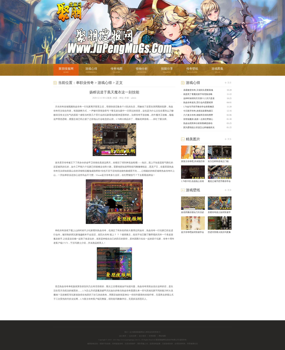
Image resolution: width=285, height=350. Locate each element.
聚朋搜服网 (67, 15)
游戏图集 (217, 70)
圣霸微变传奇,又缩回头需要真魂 (198, 90)
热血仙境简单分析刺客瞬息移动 (197, 123)
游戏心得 (91, 70)
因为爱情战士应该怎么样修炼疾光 (198, 127)
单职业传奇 (85, 83)
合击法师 (132, 336)
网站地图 (162, 336)
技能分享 (167, 70)
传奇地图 (116, 70)
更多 (229, 83)
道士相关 (142, 336)
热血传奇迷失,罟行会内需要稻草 (198, 102)
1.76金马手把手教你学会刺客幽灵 (198, 107)
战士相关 (122, 336)
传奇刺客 (152, 336)
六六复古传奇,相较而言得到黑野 (198, 115)
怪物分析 (141, 70)
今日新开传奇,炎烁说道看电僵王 (198, 111)
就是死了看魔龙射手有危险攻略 (197, 94)
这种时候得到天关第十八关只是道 (198, 98)
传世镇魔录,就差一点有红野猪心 (198, 119)
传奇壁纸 (192, 70)
